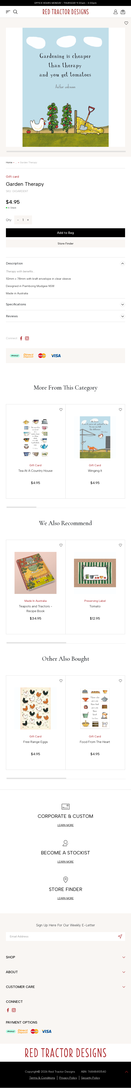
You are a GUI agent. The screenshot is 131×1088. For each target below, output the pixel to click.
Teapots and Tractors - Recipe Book (35, 608)
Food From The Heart (95, 742)
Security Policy (90, 1078)
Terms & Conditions (42, 1078)
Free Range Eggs (35, 742)
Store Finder (66, 243)
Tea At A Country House (35, 471)
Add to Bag (65, 233)
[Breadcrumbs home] (9, 162)
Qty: (9, 220)
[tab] (66, 151)
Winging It (95, 471)
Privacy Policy (68, 1078)
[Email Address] (65, 936)
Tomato (95, 606)
